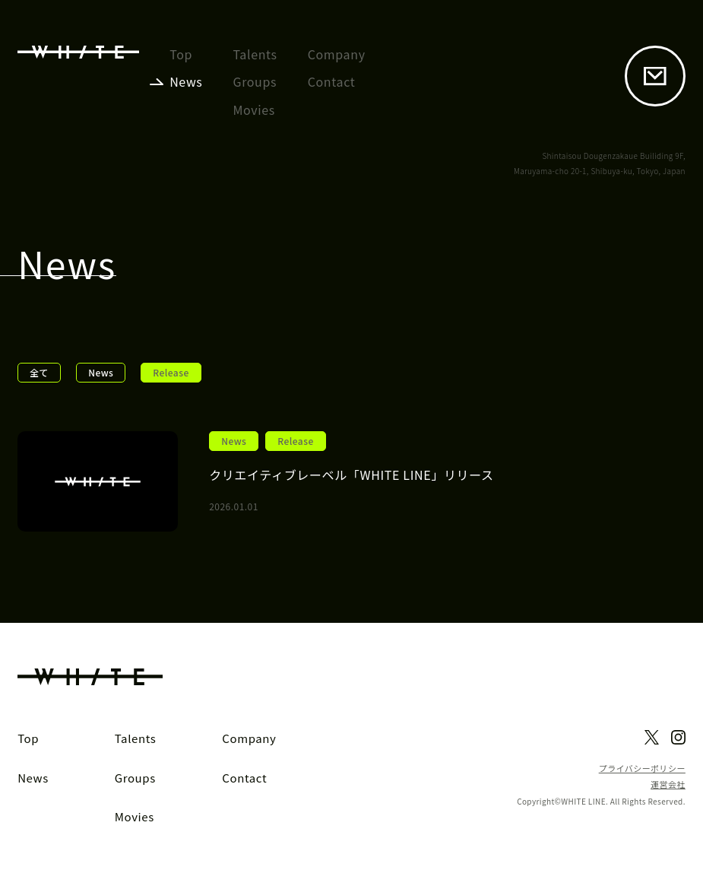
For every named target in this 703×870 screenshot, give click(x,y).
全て (39, 372)
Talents (255, 54)
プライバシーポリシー (642, 768)
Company (337, 54)
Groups (255, 81)
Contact (332, 81)
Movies (254, 109)
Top (180, 54)
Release (295, 440)
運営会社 (668, 784)
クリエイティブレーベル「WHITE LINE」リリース (351, 474)
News (100, 372)
